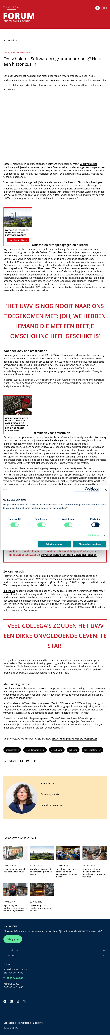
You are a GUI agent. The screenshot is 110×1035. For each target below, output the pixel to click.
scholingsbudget (54, 440)
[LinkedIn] (27, 761)
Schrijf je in (13, 939)
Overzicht (10, 40)
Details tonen (94, 535)
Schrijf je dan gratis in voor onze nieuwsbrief (74, 738)
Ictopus (63, 255)
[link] (15, 863)
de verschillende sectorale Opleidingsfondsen (69, 554)
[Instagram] (17, 1001)
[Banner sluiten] (106, 490)
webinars (8, 453)
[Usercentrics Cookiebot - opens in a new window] (86, 489)
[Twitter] (34, 761)
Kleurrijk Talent (94, 597)
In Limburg (9, 590)
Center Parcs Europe (27, 358)
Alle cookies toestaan (90, 544)
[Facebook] (21, 761)
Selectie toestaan (54, 544)
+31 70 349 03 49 (14, 978)
